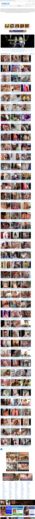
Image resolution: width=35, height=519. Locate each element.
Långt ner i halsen (3, 230)
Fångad (16, 112)
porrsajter (22, 491)
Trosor (26, 181)
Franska (18, 348)
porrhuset (4, 497)
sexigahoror (28, 482)
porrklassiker (28, 491)
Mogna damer (20, 51)
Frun (5, 309)
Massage (6, 122)
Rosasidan (17, 49)
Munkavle (24, 122)
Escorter (16, 50)
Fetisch (6, 191)
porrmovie (28, 492)
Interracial (26, 93)
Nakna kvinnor (9, 50)
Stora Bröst (8, 82)
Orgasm (16, 73)
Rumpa (12, 289)
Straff (16, 407)
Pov (18, 73)
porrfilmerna (10, 493)
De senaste (32, 53)
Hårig (12, 63)
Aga (11, 201)
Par (5, 83)
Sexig (27, 485)
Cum (22, 122)
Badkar (18, 436)
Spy (8, 338)
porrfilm (4, 487)
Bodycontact (23, 49)
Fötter (23, 338)
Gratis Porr (23, 50)
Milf (17, 63)
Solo (18, 63)
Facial (8, 132)
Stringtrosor (4, 73)
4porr (9, 485)
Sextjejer (14, 49)
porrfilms (10, 492)
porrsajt (4, 494)
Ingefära (24, 132)
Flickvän (9, 191)
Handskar (24, 348)
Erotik (21, 50)
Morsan (13, 73)
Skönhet (7, 102)
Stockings (2, 201)
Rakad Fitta (25, 50)
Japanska (26, 367)
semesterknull (11, 488)
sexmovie (22, 485)
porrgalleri (10, 491)
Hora (25, 397)
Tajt (19, 132)
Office (29, 249)
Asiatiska (17, 82)
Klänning (9, 83)
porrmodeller (4, 488)
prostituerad (10, 486)
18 (13, 82)
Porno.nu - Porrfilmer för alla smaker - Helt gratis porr (17, 32)
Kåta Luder (4, 50)
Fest (4, 299)
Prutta (5, 368)
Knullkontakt (18, 50)
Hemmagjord (23, 93)
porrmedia (28, 493)
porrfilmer (10, 497)
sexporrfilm (22, 493)
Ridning (3, 416)
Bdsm (23, 367)
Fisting (7, 368)
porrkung (28, 497)
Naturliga (2, 142)
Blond (2, 83)
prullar (16, 482)
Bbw (15, 151)
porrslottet (16, 498)
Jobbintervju (17, 83)
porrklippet (28, 498)
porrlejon (4, 486)
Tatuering (9, 299)
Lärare (24, 250)
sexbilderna (10, 482)
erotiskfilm (10, 487)
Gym (4, 122)
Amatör (2, 82)
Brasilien (29, 102)
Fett (24, 73)
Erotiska (2, 299)
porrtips (16, 488)
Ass (3, 82)
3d (15, 82)
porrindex (16, 497)
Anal (4, 102)
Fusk (13, 161)
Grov (22, 250)
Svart (12, 83)
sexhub (28, 486)
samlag (16, 486)
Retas (2, 73)
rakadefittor (16, 487)
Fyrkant (2, 357)
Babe (5, 82)
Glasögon (28, 83)
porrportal (22, 494)
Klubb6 (19, 49)
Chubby (26, 141)
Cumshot (4, 132)
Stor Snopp (14, 289)
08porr (22, 482)
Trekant (2, 417)
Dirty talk (7, 407)
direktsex (4, 485)
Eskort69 (6, 50)
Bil (25, 230)
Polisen (14, 407)
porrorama (22, 497)
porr (27, 494)
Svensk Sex (28, 50)
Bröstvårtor (25, 368)
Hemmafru (16, 230)
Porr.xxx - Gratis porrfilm (17, 33)
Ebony (29, 92)
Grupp (4, 357)
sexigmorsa (22, 488)
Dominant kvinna (3, 240)
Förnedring (6, 289)
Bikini (17, 328)
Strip (29, 181)
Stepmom (26, 132)
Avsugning (14, 83)
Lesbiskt (3, 63)
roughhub (16, 485)
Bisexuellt (27, 200)
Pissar (28, 368)
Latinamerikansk (3, 93)
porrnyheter (22, 498)
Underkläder (6, 63)
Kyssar (27, 73)
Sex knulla (22, 487)
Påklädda (15, 348)
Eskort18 (21, 49)
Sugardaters (13, 51)
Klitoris (4, 249)
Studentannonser (13, 50)
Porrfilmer (31, 50)
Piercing (5, 142)
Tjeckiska (25, 83)
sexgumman (28, 488)
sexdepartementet (5, 491)
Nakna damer (16, 51)
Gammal (2, 338)
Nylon (8, 397)
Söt (1, 63)
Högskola (22, 73)
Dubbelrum (5, 387)
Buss (3, 83)
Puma (14, 181)
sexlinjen (22, 486)
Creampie (16, 181)
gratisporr (4, 482)
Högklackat (2, 141)
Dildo (3, 92)
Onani (12, 299)
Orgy (9, 357)
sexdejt (3, 493)
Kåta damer (23, 51)
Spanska (6, 338)
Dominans (16, 240)
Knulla (33, 50)
